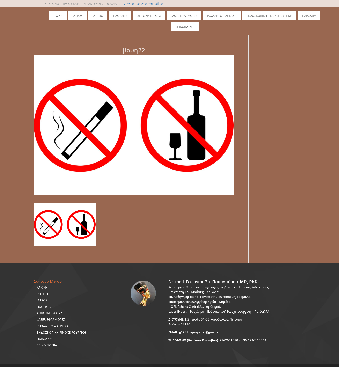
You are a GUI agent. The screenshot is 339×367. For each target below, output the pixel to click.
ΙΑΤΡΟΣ (42, 300)
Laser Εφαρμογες (184, 16)
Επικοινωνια (185, 27)
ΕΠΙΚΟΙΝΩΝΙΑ (47, 345)
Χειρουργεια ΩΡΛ (149, 16)
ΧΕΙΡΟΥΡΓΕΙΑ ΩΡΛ (49, 313)
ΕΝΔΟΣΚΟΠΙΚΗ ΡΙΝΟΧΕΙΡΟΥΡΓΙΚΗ (61, 332)
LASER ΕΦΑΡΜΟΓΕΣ (51, 319)
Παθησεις (120, 16)
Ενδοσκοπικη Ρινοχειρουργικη (269, 16)
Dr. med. (213, 282)
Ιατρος (77, 16)
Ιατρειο (98, 16)
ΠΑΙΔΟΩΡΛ (309, 16)
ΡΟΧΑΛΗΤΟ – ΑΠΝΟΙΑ (53, 326)
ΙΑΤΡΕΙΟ (42, 294)
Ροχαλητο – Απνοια (221, 16)
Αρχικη (57, 16)
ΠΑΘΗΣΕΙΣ (44, 307)
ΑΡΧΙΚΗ (42, 287)
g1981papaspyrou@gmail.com (195, 332)
